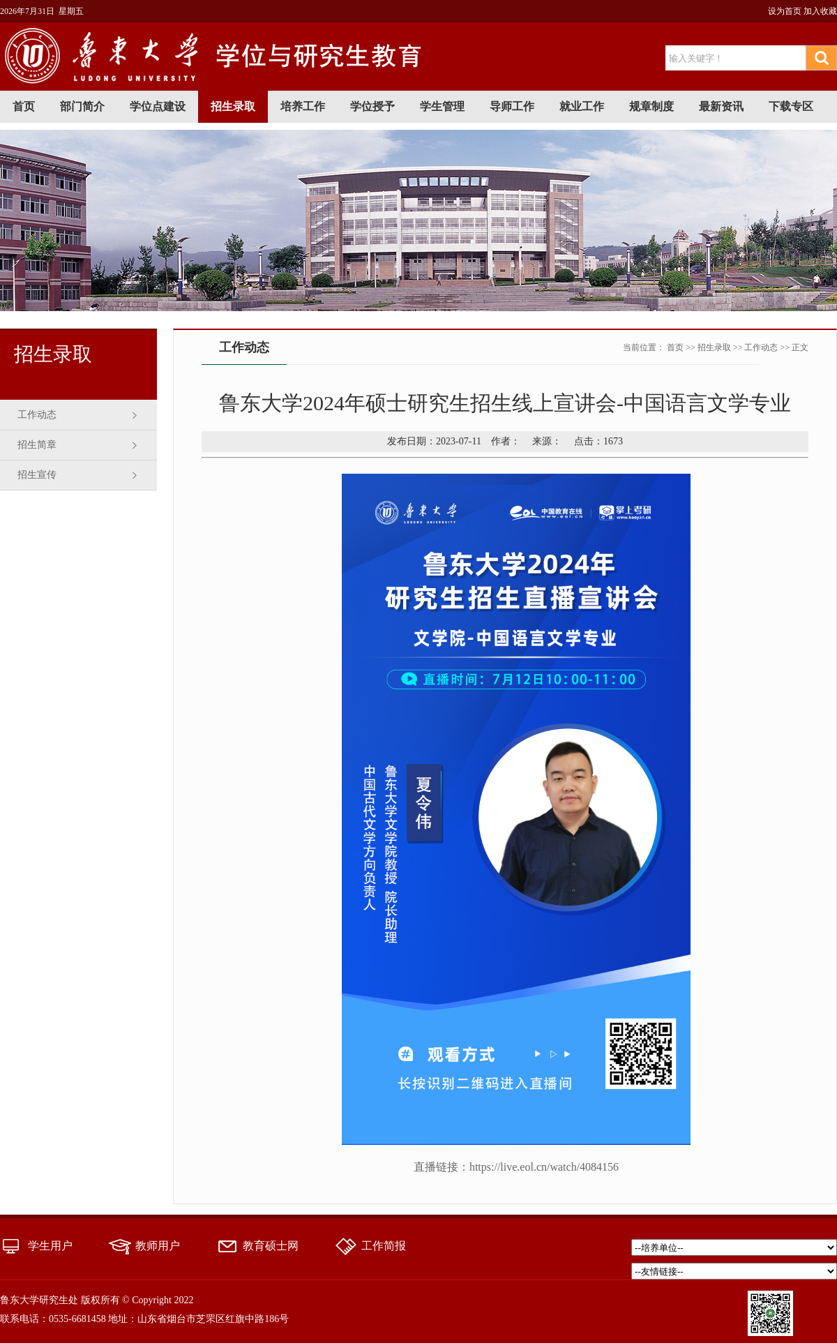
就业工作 (581, 106)
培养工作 (302, 106)
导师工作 (512, 106)
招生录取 (233, 106)
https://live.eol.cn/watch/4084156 (544, 1167)
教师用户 (157, 1246)
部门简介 (82, 106)
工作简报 (383, 1246)
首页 (24, 106)
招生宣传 (36, 475)
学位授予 (372, 106)
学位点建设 (158, 106)
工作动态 (36, 415)
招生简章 (36, 445)
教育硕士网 (271, 1246)
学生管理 (442, 106)
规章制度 (651, 106)
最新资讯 (721, 106)
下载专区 (791, 106)
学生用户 (50, 1246)
